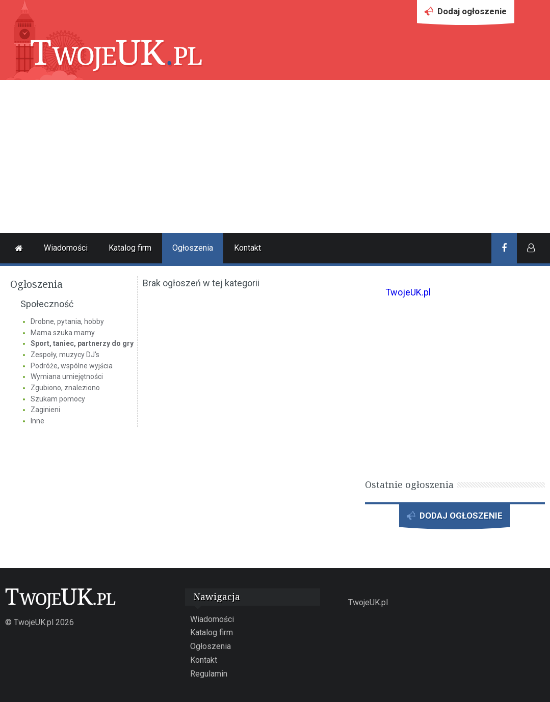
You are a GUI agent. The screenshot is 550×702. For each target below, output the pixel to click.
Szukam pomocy (58, 399)
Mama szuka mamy (63, 333)
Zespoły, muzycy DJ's (65, 354)
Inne (37, 421)
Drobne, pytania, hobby (67, 321)
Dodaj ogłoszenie (465, 14)
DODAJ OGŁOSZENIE (454, 518)
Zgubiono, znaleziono (65, 388)
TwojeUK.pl (408, 292)
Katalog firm (130, 248)
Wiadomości (66, 248)
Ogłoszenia (192, 248)
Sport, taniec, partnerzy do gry (82, 343)
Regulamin (208, 674)
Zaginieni (45, 410)
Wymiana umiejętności (67, 376)
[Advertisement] (275, 156)
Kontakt (247, 248)
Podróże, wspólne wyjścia (72, 366)
